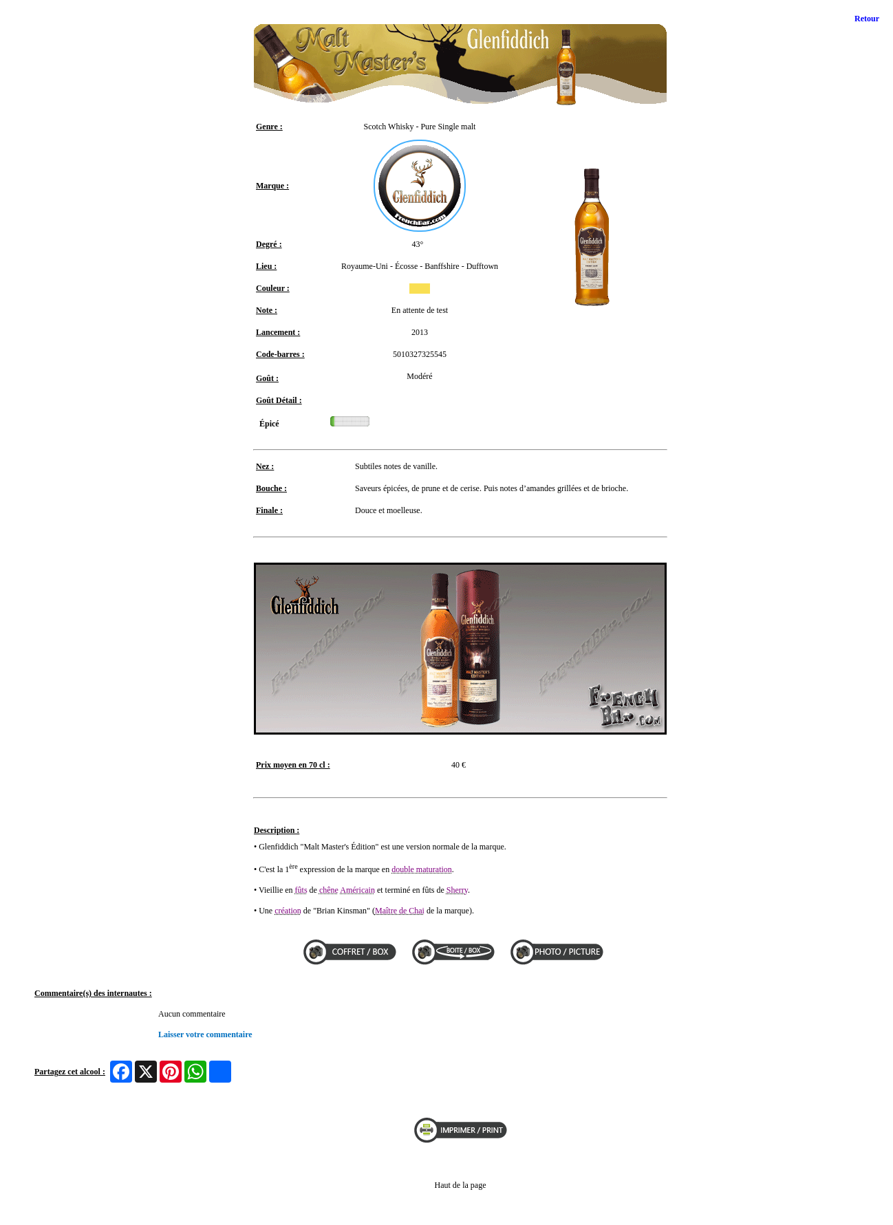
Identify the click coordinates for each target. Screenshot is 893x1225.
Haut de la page (460, 1185)
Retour (866, 18)
